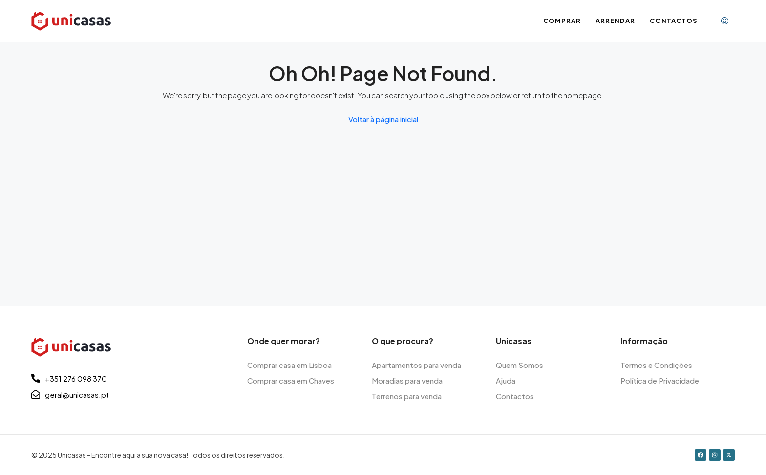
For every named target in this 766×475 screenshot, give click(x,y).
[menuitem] (725, 21)
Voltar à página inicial (383, 119)
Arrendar (615, 20)
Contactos (674, 20)
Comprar (562, 20)
